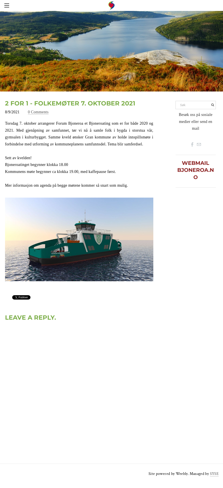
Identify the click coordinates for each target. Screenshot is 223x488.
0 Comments (38, 112)
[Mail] (199, 144)
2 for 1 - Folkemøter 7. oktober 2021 (70, 103)
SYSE (214, 473)
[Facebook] (192, 144)
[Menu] (7, 5)
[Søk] (196, 105)
